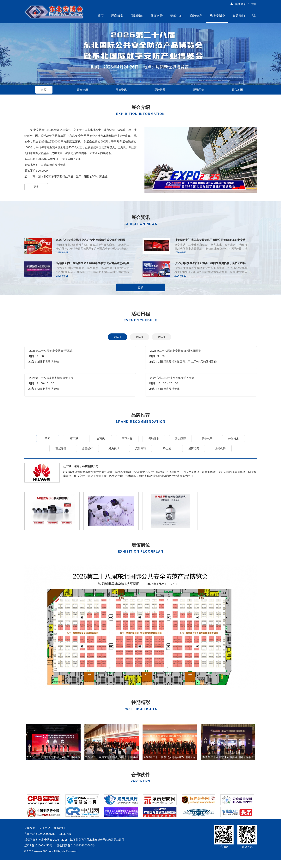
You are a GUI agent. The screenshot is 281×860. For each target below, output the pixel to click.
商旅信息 (196, 15)
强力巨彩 (180, 438)
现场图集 (198, 89)
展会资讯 (121, 89)
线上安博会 (217, 15)
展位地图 (237, 89)
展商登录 (238, 4)
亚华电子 (207, 438)
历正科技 (127, 438)
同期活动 (137, 15)
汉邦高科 (140, 448)
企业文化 (44, 828)
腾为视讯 (113, 448)
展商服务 (117, 15)
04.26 (161, 336)
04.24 (117, 336)
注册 (254, 4)
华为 (47, 438)
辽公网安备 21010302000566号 (76, 845)
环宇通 (74, 438)
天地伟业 (153, 438)
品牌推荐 (160, 89)
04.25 (139, 336)
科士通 (167, 448)
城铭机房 (220, 448)
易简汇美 (193, 448)
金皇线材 (87, 448)
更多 (36, 186)
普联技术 (233, 438)
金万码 (101, 438)
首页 (100, 15)
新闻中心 (176, 15)
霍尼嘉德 (60, 448)
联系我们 (239, 15)
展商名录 (156, 15)
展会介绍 (82, 89)
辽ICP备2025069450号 (38, 845)
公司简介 (29, 828)
